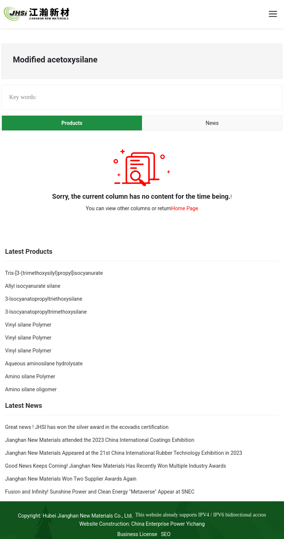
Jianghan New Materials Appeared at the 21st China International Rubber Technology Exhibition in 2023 (123, 453)
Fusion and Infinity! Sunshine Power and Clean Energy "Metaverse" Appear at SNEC (100, 492)
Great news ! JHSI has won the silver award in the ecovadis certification (87, 427)
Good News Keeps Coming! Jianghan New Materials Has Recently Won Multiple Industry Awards (115, 466)
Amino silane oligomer (31, 389)
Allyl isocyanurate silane (32, 286)
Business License (137, 534)
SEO (165, 534)
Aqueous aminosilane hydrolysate (44, 363)
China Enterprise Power (158, 524)
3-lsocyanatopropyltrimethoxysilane (46, 312)
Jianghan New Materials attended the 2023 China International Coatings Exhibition (100, 440)
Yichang (195, 524)
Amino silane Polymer (30, 376)
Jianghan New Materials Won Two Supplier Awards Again (70, 479)
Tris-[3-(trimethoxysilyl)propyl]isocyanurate (54, 273)
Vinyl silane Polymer (28, 325)
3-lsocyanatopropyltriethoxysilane (43, 299)
